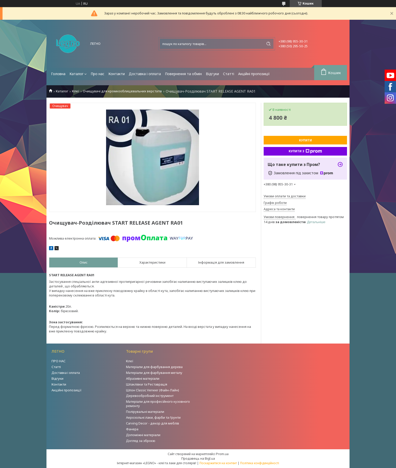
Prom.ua (222, 454)
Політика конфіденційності (259, 463)
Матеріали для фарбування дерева (154, 367)
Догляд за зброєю (140, 440)
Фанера (132, 429)
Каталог (76, 73)
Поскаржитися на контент (218, 463)
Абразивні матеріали (142, 378)
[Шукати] (268, 44)
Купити (305, 140)
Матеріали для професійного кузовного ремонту (158, 403)
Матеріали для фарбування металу (154, 372)
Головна (58, 73)
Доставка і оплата (145, 73)
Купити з (305, 151)
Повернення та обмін (183, 73)
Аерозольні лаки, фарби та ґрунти (153, 417)
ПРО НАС (59, 361)
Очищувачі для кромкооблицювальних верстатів (122, 91)
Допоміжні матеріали (143, 435)
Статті (228, 73)
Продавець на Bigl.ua (198, 458)
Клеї (75, 91)
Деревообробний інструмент (150, 395)
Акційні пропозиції (254, 73)
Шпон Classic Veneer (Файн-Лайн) (152, 390)
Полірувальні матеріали (145, 411)
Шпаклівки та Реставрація (146, 384)
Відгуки (212, 73)
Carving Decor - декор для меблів (152, 423)
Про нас (97, 73)
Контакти (116, 73)
